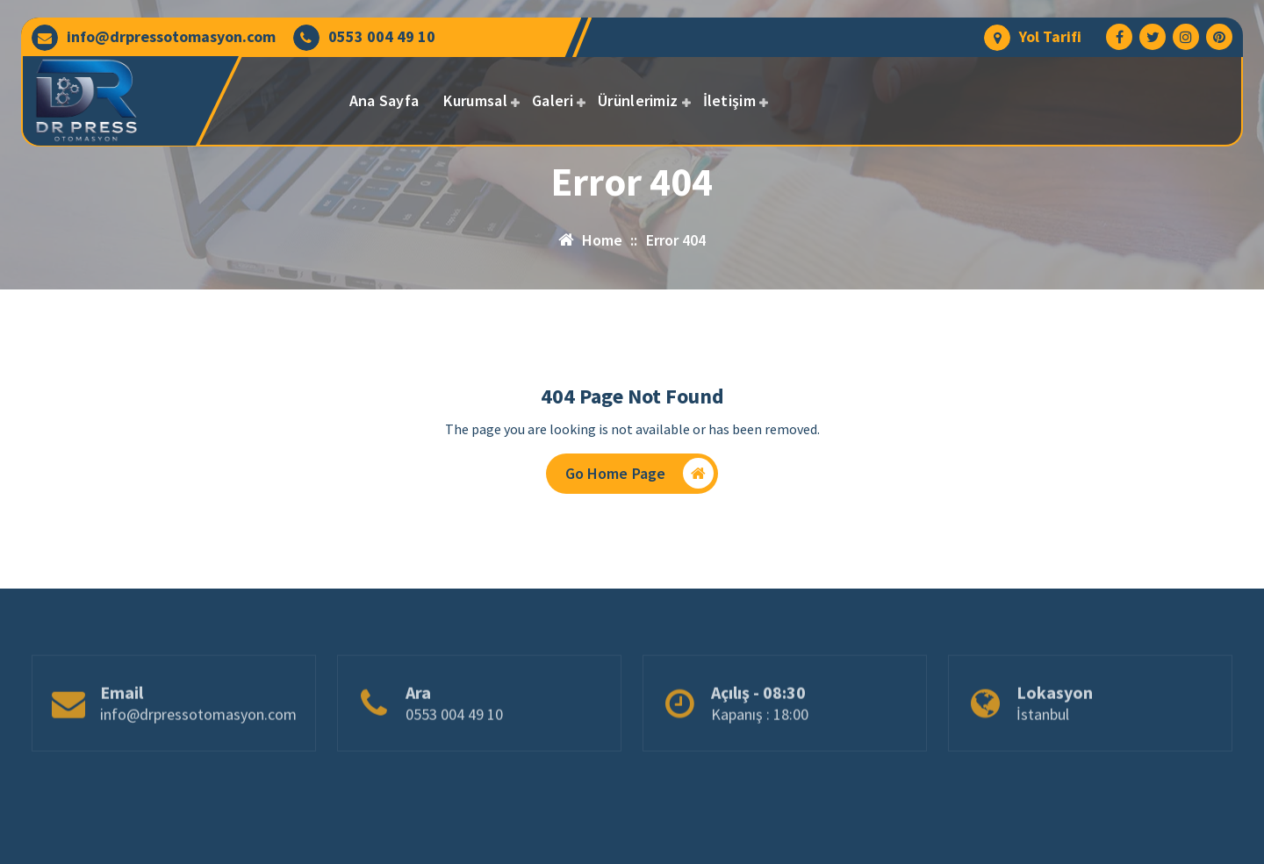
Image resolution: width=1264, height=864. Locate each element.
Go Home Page (640, 473)
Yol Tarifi (1050, 36)
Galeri (552, 100)
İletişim (729, 100)
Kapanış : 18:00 (759, 745)
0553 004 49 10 (381, 36)
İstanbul (1042, 745)
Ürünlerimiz (638, 100)
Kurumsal (474, 100)
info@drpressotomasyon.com (171, 36)
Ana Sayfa (384, 100)
